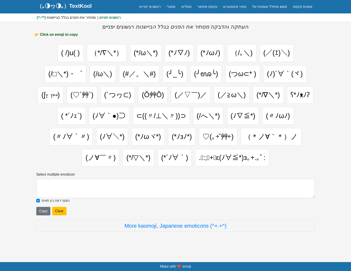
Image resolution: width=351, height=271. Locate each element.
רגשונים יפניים (150, 6)
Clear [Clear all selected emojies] (59, 216)
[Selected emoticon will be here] (175, 193)
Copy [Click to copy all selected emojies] (43, 216)
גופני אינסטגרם (234, 6)
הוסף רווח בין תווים (56, 206)
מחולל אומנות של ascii (269, 6)
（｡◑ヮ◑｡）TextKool (64, 6)
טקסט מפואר (207, 6)
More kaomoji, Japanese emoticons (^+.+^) (175, 231)
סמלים (186, 6)
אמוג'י (171, 6)
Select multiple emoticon (55, 179)
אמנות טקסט (302, 6)
